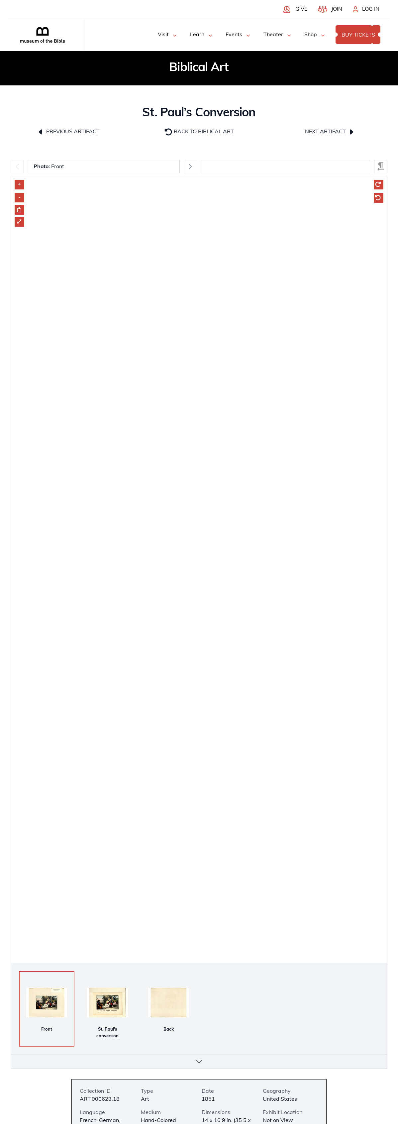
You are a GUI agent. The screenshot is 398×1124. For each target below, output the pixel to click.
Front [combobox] (49, 167)
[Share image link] (19, 210)
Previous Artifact (68, 132)
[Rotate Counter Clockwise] (378, 198)
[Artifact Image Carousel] (199, 612)
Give (301, 9)
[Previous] (17, 166)
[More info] (199, 1062)
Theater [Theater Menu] (277, 35)
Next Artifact (330, 132)
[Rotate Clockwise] (378, 184)
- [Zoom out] (19, 197)
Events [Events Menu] (238, 35)
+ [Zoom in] (19, 184)
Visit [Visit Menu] (168, 35)
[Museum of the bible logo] (42, 35)
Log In (370, 9)
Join (336, 9)
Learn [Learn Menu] (202, 35)
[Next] (190, 166)
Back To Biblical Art (199, 132)
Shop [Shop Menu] (315, 35)
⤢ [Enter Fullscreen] (19, 221)
